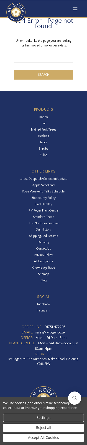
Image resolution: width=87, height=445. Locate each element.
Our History (43, 229)
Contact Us (43, 248)
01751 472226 (55, 327)
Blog (43, 280)
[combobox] (43, 58)
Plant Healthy (43, 204)
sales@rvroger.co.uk (50, 332)
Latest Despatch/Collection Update (43, 179)
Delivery (43, 242)
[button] (74, 398)
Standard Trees (43, 217)
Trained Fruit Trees (43, 129)
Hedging (43, 136)
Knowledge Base (43, 268)
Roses (43, 117)
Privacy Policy (43, 255)
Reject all (43, 427)
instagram (43, 310)
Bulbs (43, 155)
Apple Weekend (43, 185)
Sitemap (43, 274)
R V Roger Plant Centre (43, 210)
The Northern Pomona (44, 223)
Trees (43, 142)
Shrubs (44, 149)
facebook (43, 304)
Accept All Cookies (43, 437)
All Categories (43, 261)
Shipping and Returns (43, 236)
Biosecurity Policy (43, 198)
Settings (44, 417)
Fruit (43, 123)
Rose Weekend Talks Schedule (43, 191)
